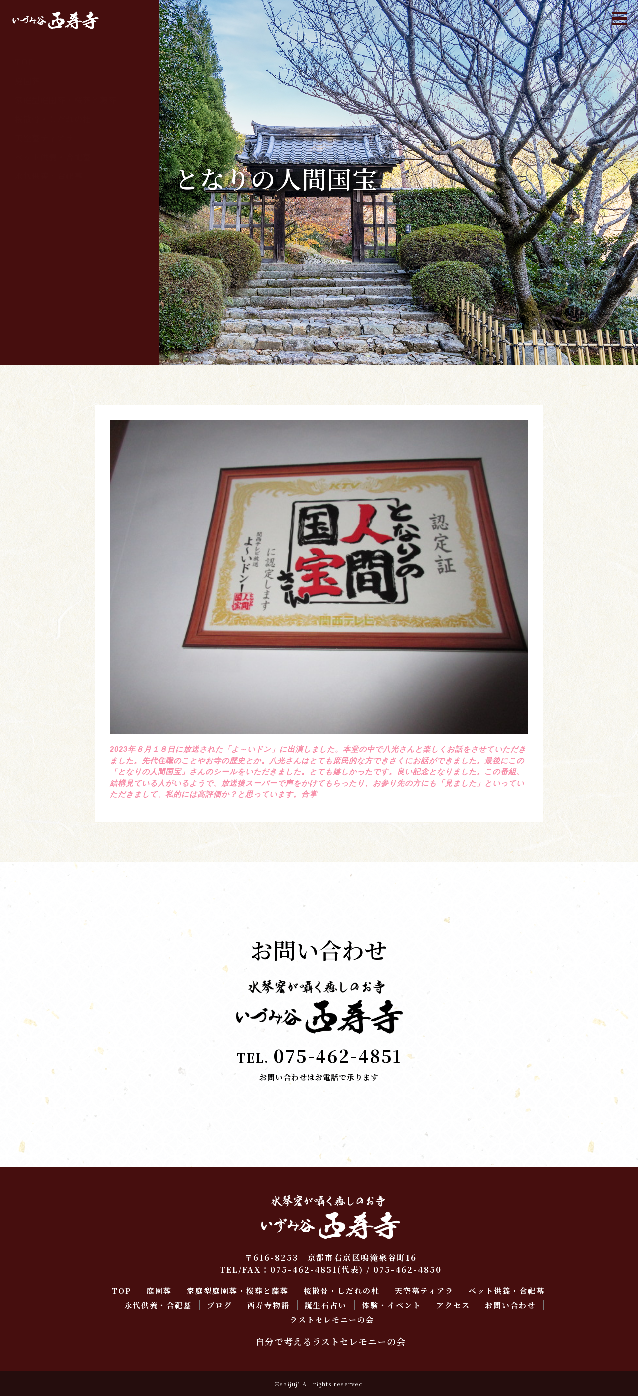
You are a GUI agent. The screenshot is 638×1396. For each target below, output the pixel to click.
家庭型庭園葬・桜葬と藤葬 (66, 100)
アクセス (32, 270)
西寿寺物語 (36, 213)
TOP (24, 62)
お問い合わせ (40, 289)
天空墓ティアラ (44, 138)
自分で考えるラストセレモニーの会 (330, 1341)
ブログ (27, 194)
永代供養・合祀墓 (49, 175)
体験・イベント (44, 251)
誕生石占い (36, 232)
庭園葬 (27, 81)
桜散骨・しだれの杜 (53, 119)
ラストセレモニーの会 (57, 308)
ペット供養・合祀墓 (53, 157)
